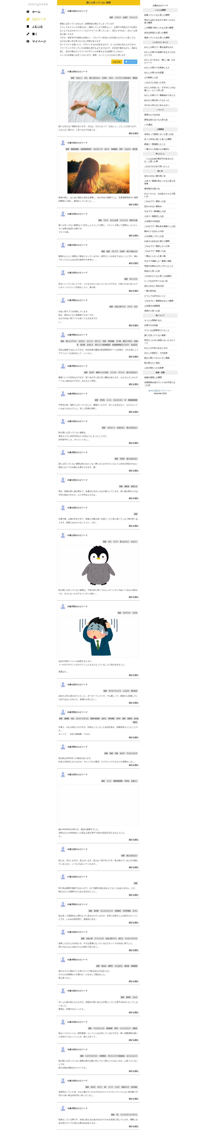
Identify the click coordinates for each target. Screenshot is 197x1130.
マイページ (35, 41)
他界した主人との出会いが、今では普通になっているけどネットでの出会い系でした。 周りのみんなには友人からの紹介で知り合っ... (98, 940)
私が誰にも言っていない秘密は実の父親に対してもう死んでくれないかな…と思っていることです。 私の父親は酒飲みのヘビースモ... (98, 1059)
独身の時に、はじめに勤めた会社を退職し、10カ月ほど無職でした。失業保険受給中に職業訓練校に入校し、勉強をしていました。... (98, 172)
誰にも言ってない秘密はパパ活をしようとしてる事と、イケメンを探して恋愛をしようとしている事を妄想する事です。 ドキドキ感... (98, 223)
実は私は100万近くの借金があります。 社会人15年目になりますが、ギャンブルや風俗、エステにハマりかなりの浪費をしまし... (98, 754)
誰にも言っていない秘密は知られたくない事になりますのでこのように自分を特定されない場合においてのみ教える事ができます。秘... (98, 460)
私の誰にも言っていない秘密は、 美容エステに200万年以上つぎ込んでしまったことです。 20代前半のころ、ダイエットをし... (98, 431)
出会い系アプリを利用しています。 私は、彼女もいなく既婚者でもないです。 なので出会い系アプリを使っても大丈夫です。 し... (98, 311)
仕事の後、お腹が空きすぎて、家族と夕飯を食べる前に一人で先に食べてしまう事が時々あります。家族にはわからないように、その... (98, 515)
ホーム (32, 11)
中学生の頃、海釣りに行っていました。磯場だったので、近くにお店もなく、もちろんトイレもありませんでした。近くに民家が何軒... (98, 401)
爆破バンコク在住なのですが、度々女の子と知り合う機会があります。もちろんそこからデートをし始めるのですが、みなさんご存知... (98, 374)
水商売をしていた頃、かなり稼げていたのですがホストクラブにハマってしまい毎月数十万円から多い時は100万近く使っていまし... (98, 1088)
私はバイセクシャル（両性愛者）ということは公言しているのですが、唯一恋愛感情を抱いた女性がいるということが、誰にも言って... (98, 1030)
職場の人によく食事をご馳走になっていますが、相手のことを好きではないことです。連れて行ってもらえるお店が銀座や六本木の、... (98, 253)
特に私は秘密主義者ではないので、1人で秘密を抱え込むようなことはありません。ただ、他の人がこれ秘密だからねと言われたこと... (98, 884)
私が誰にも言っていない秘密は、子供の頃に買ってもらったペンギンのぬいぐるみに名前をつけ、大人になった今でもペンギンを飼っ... (98, 565)
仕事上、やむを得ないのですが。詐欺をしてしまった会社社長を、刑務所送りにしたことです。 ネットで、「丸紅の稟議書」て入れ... (98, 723)
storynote (38, 4)
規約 (157, 391)
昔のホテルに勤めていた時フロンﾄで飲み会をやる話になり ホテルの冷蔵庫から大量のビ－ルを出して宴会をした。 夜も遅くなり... (98, 969)
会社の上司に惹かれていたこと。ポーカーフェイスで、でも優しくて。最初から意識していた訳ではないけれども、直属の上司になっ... (98, 692)
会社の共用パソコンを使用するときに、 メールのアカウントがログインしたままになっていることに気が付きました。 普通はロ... (98, 639)
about (150, 391)
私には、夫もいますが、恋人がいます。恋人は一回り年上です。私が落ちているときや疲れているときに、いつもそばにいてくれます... (98, 857)
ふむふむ (117, 62)
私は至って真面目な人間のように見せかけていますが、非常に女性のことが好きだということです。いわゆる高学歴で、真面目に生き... (98, 912)
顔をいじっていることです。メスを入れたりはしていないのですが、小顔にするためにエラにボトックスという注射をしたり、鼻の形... (98, 280)
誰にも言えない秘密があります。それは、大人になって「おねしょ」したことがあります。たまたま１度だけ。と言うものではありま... (98, 101)
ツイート (130, 62)
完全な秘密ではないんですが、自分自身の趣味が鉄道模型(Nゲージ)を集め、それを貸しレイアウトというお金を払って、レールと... (98, 344)
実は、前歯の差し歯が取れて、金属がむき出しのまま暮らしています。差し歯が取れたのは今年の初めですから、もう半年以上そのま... (98, 488)
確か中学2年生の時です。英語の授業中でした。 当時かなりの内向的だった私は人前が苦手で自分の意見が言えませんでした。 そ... (98, 805)
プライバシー (166, 391)
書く (31, 34)
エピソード (35, 19)
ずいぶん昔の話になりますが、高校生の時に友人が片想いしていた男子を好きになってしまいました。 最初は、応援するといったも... (98, 1000)
